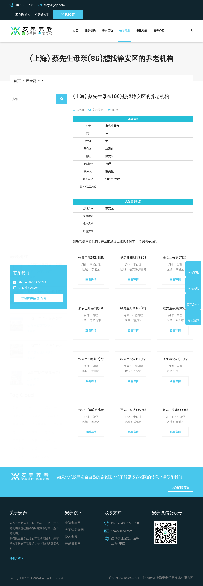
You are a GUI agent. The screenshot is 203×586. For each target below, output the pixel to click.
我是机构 (22, 14)
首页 (75, 31)
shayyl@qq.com (29, 288)
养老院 (36, 387)
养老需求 (33, 81)
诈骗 (35, 420)
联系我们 (68, 14)
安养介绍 (159, 31)
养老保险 (18, 395)
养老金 (58, 395)
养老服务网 (73, 544)
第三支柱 (32, 403)
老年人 (49, 403)
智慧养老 (18, 412)
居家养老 (51, 379)
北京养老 (51, 420)
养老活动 (107, 31)
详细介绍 (16, 558)
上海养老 (18, 420)
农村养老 (18, 428)
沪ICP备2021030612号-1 (124, 577)
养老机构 (90, 31)
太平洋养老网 (74, 530)
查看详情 (90, 280)
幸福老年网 (73, 523)
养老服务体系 (40, 428)
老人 (15, 403)
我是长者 (42, 14)
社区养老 (18, 387)
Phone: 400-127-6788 (32, 282)
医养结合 (51, 412)
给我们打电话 (180, 487)
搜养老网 (71, 537)
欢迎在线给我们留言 (33, 298)
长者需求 (124, 31)
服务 (35, 412)
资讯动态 (141, 31)
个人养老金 (39, 395)
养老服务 (32, 379)
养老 (15, 379)
